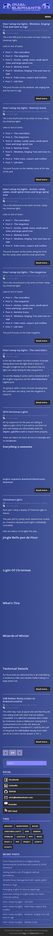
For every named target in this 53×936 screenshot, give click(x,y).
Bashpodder (22, 826)
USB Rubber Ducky (27, 730)
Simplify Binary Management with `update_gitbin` (25, 880)
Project (27, 842)
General (37, 831)
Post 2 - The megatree (17, 56)
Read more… (42, 98)
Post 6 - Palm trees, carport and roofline (26, 77)
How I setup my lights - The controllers (25, 350)
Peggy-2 (8, 842)
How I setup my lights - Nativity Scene (24, 107)
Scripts (38, 842)
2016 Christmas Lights (15, 411)
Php (17, 842)
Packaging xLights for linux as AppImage (21, 889)
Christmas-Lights (12, 33)
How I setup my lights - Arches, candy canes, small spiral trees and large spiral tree (26, 192)
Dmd (27, 831)
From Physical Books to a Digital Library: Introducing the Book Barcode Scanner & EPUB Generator (24, 864)
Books (35, 826)
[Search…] (26, 763)
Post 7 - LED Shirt (14, 81)
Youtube (41, 437)
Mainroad (34, 933)
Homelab (8, 836)
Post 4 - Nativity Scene (17, 66)
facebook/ (11, 440)
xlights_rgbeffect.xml (14, 431)
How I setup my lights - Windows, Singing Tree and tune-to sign (26, 25)
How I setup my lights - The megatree (24, 272)
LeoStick (31, 718)
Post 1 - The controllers (18, 52)
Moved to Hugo (10, 884)
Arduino (16, 708)
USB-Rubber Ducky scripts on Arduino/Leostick (19, 700)
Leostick (9, 708)
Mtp (31, 836)
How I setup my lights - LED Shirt (18, 901)
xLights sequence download (17, 479)
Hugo (24, 933)
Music (39, 836)
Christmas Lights (12, 499)
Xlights (8, 847)
